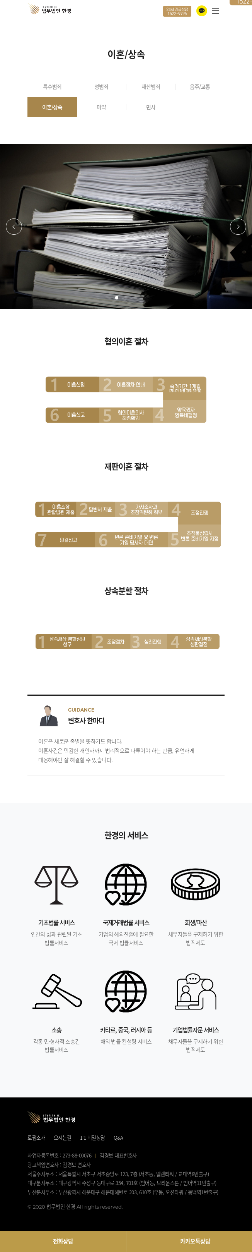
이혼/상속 (52, 107)
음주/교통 (200, 86)
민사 (150, 107)
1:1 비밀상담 (92, 1137)
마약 (101, 107)
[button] (14, 226)
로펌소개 (36, 1137)
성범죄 (101, 86)
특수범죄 (52, 86)
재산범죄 (150, 86)
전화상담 (63, 1241)
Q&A (118, 1137)
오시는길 (63, 1137)
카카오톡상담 (195, 1241)
